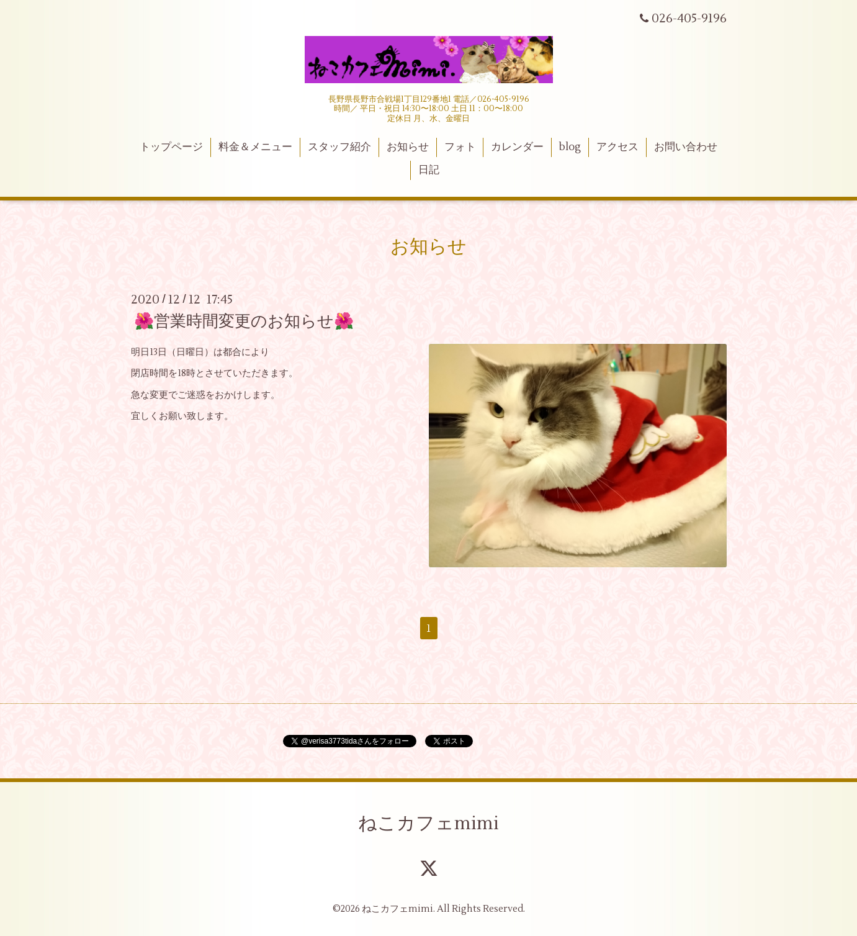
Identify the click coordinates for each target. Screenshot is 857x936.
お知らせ (408, 147)
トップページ (171, 147)
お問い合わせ (685, 147)
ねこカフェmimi (428, 823)
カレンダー (517, 147)
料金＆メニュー (255, 147)
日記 (428, 170)
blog (570, 147)
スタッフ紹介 (339, 147)
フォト (460, 147)
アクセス (617, 147)
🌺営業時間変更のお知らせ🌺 (244, 321)
